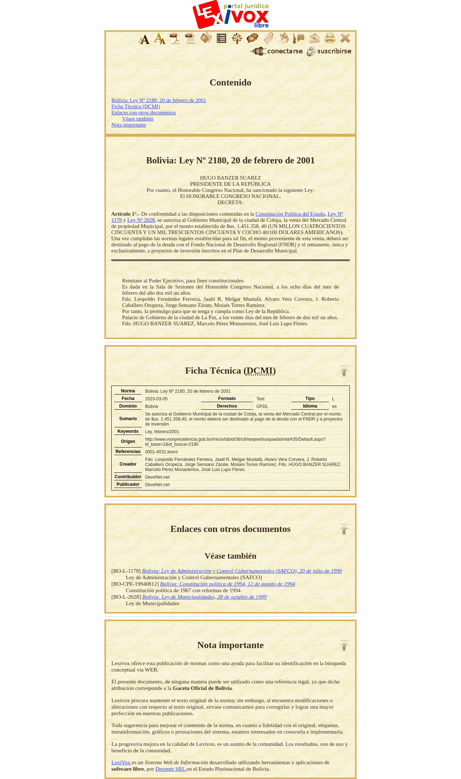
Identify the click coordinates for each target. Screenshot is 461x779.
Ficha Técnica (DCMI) (135, 106)
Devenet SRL (171, 769)
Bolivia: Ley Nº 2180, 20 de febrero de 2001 (158, 100)
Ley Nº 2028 (141, 220)
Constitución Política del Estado (290, 214)
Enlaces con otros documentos (143, 112)
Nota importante (128, 125)
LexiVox (121, 762)
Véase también (137, 119)
